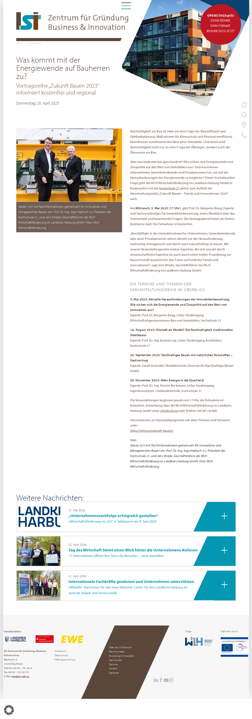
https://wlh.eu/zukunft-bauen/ (151, 431)
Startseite (114, 672)
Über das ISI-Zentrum (120, 647)
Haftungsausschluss (65, 659)
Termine (113, 664)
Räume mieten (117, 651)
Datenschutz (61, 655)
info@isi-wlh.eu (20, 676)
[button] (69, 165)
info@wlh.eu (169, 411)
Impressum (61, 650)
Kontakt (113, 668)
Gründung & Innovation (121, 655)
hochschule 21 (169, 188)
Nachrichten (115, 660)
